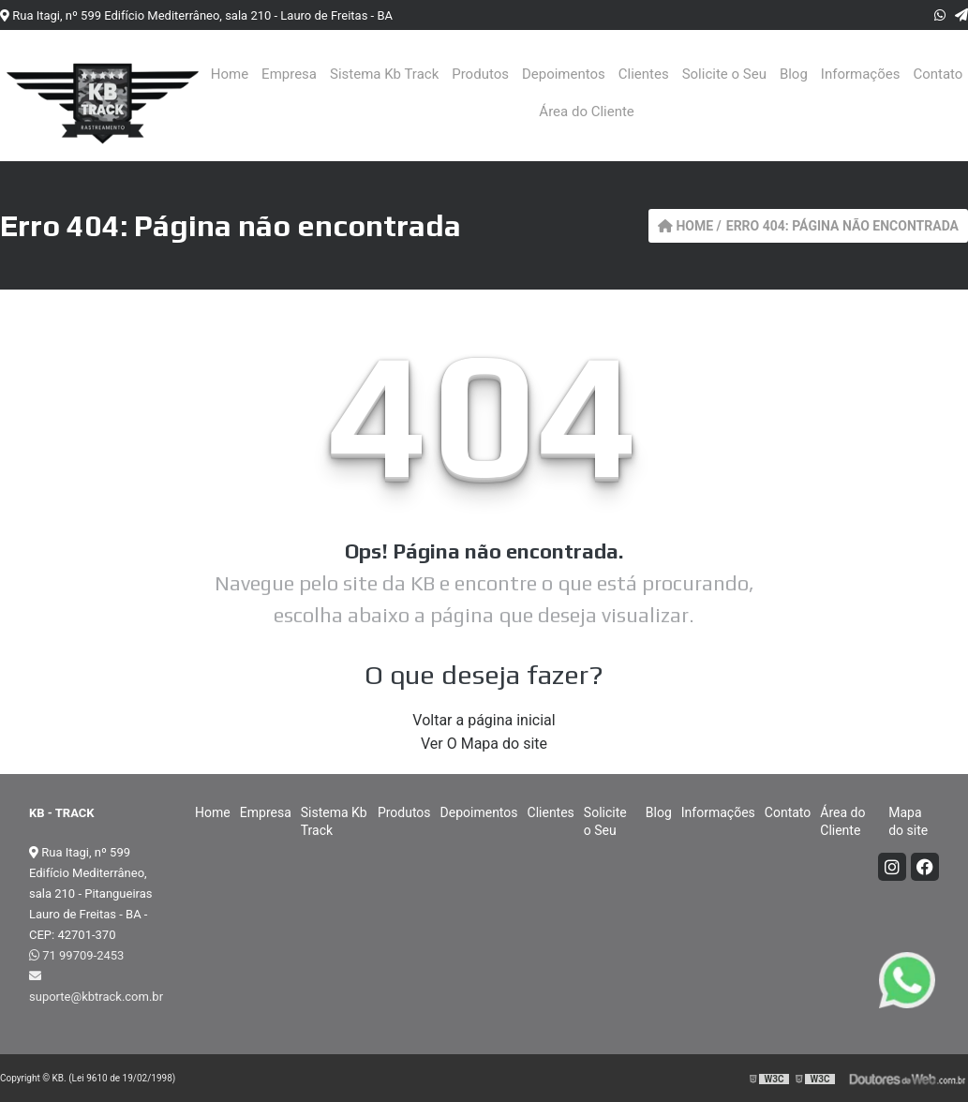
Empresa (289, 74)
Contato (937, 74)
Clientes (643, 74)
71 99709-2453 (76, 955)
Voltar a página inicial (483, 720)
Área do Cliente (586, 111)
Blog (794, 74)
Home (229, 74)
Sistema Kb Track (384, 74)
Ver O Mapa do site (484, 743)
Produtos (480, 74)
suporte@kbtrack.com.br (92, 987)
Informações (861, 74)
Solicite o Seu (724, 74)
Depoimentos (563, 74)
